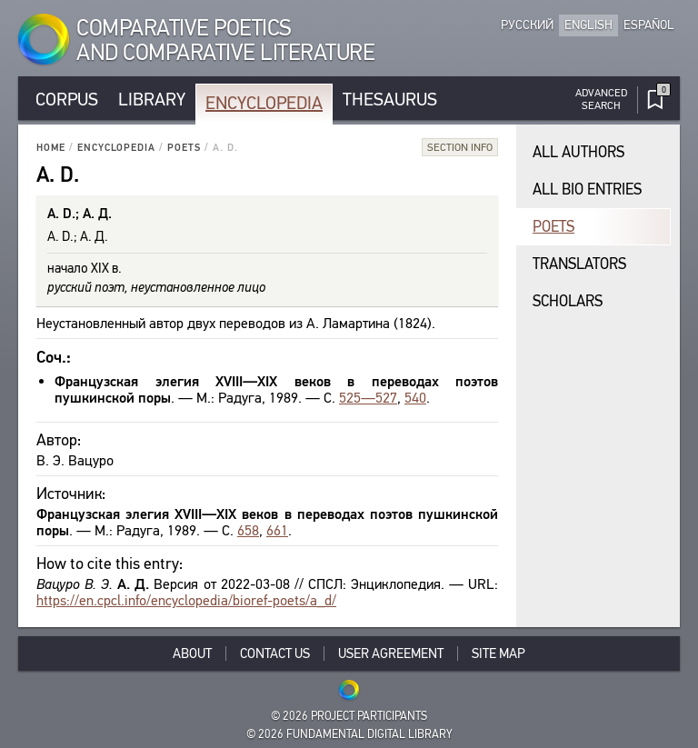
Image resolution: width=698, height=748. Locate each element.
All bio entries (587, 189)
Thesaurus (390, 99)
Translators (579, 264)
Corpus (66, 99)
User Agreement (391, 653)
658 (248, 530)
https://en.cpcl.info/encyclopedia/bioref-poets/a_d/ (186, 600)
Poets (184, 148)
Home (50, 148)
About (192, 653)
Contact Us (275, 653)
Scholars (568, 301)
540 (415, 397)
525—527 (368, 397)
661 (277, 530)
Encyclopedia (264, 103)
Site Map (498, 653)
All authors (578, 152)
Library (151, 99)
